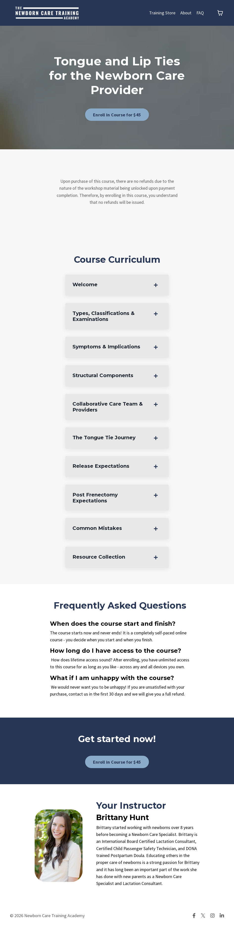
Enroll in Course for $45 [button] (117, 115)
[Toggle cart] (220, 13)
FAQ (200, 13)
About (185, 13)
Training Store (162, 13)
